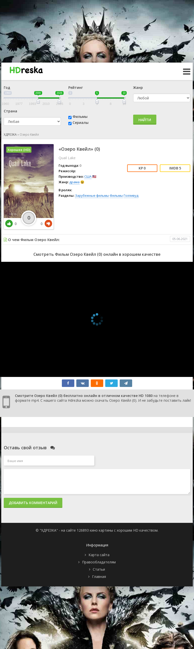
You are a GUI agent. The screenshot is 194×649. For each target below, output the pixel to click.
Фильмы (80, 116)
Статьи (99, 569)
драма (74, 182)
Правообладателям (99, 562)
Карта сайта (99, 554)
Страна (10, 111)
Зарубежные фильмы (92, 195)
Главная (99, 576)
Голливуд (131, 195)
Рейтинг (75, 87)
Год (7, 87)
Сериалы (81, 122)
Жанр (138, 87)
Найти (144, 119)
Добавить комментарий (33, 502)
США (88, 176)
